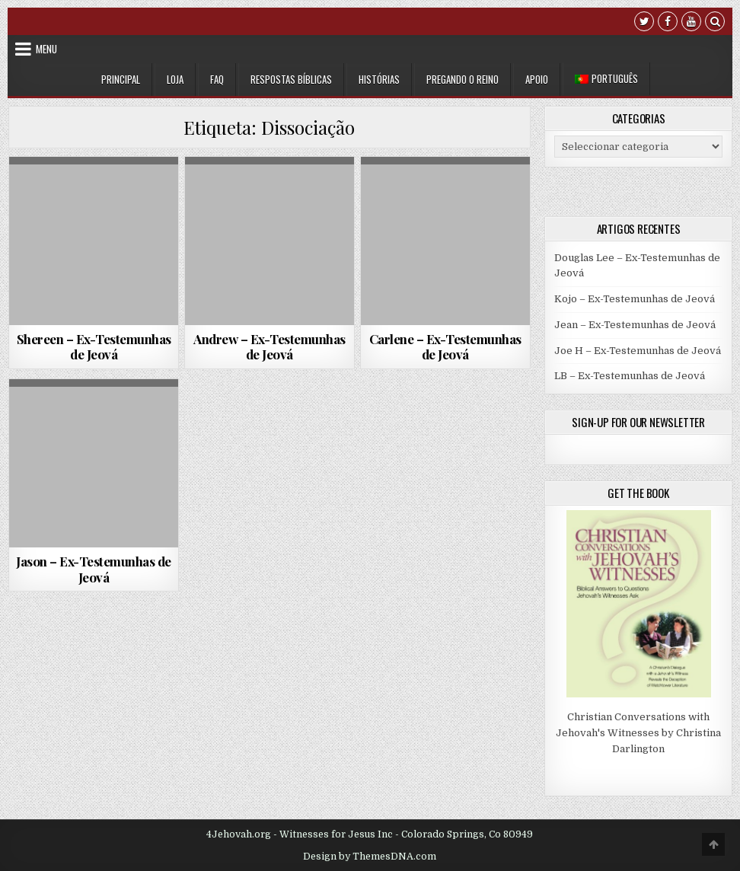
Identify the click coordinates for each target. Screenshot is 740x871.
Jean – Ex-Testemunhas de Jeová (635, 324)
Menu (46, 48)
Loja (175, 79)
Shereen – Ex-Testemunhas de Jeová (94, 346)
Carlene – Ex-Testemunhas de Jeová (445, 346)
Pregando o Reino (462, 79)
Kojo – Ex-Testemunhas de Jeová (634, 299)
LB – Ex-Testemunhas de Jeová (629, 375)
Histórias (379, 79)
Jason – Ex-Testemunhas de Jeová (93, 569)
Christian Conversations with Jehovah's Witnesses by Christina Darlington (638, 733)
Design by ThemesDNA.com (369, 856)
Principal (120, 79)
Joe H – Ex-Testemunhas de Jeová (637, 350)
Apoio (536, 79)
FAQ (217, 79)
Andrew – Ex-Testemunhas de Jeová (269, 346)
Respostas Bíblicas (291, 79)
